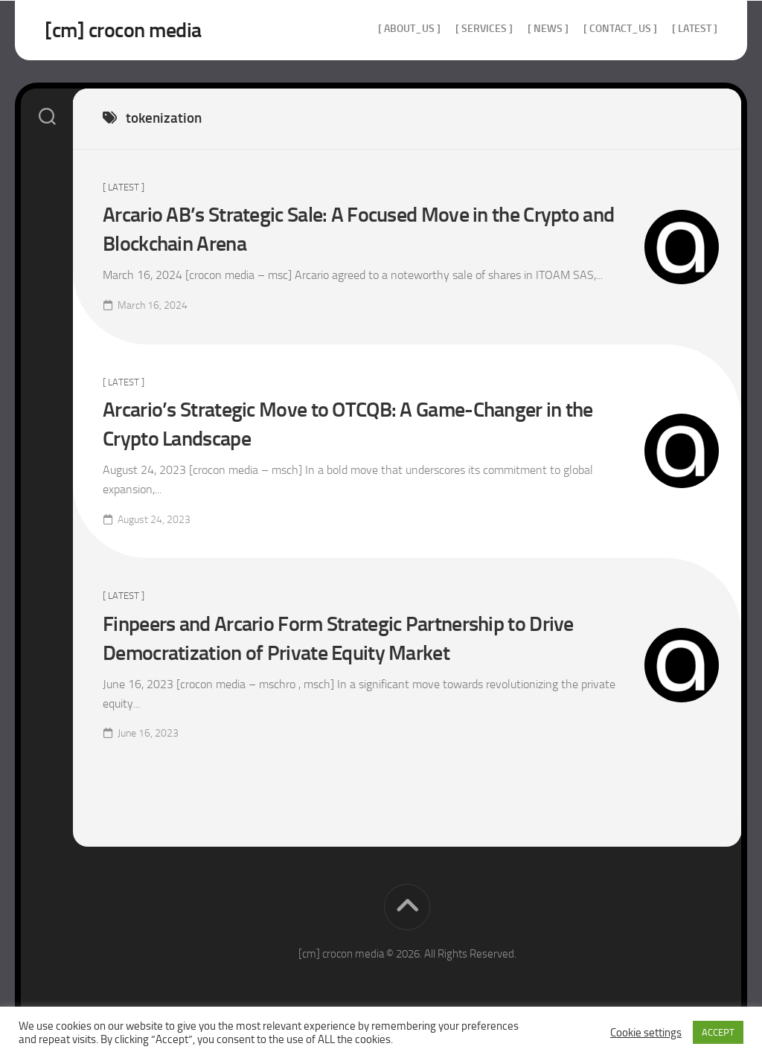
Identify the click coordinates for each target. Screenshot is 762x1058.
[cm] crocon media (123, 30)
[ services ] (484, 28)
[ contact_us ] (620, 28)
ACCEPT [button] (718, 1032)
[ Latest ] (694, 28)
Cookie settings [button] (646, 1032)
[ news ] (548, 28)
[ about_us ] (409, 28)
